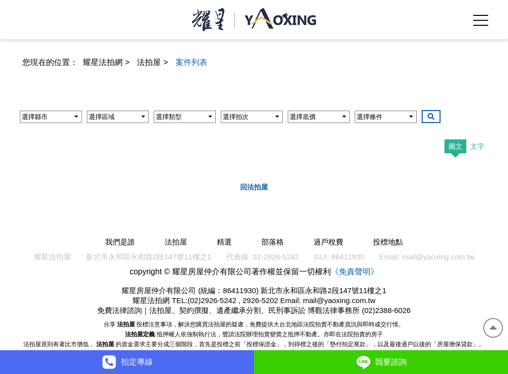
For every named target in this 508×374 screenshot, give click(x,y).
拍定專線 (127, 362)
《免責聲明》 (355, 271)
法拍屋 (149, 62)
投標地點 (388, 242)
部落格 (272, 242)
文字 (477, 146)
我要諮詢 (381, 362)
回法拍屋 (254, 187)
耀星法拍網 (103, 62)
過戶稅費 (328, 242)
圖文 (455, 146)
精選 (224, 242)
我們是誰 (120, 242)
